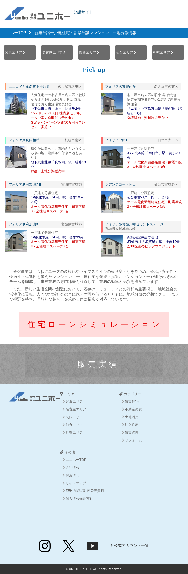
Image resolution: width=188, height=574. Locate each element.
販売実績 (98, 364)
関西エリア (87, 52)
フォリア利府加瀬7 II (25, 184)
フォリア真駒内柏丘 (24, 140)
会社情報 (72, 467)
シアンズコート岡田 (120, 184)
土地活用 (132, 417)
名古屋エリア (52, 52)
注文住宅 (132, 425)
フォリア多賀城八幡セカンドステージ (134, 224)
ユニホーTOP (14, 33)
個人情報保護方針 (79, 498)
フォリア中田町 (117, 140)
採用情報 (72, 475)
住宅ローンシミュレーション (94, 324)
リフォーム (133, 440)
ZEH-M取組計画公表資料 (85, 491)
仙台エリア (124, 52)
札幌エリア (161, 52)
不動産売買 (133, 409)
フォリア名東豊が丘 (120, 87)
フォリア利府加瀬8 (23, 224)
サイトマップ (76, 483)
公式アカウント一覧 (130, 546)
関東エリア (13, 52)
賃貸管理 (132, 432)
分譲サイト (83, 12)
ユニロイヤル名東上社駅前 (29, 87)
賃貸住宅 (132, 401)
